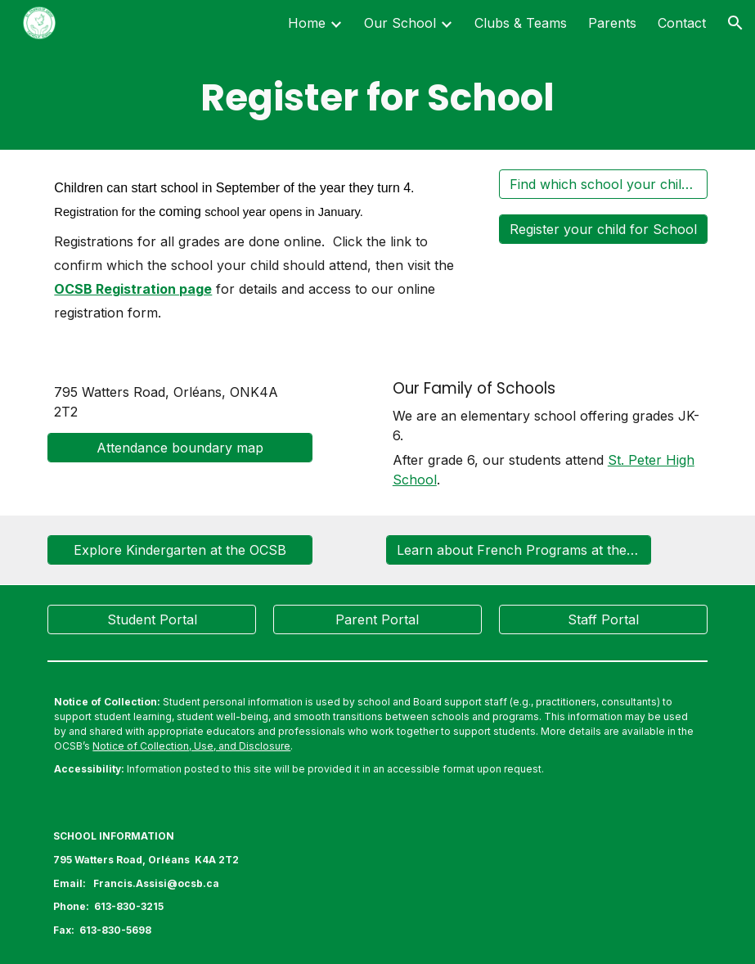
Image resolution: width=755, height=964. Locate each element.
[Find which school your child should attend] (603, 184)
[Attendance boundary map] (180, 447)
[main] (377, 97)
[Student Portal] (151, 619)
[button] (735, 23)
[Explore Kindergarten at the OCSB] (180, 550)
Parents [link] (612, 23)
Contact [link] (682, 23)
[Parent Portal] (377, 619)
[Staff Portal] (603, 619)
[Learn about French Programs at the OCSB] (518, 550)
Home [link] (307, 23)
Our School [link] (400, 23)
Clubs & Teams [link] (520, 23)
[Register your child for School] (603, 229)
